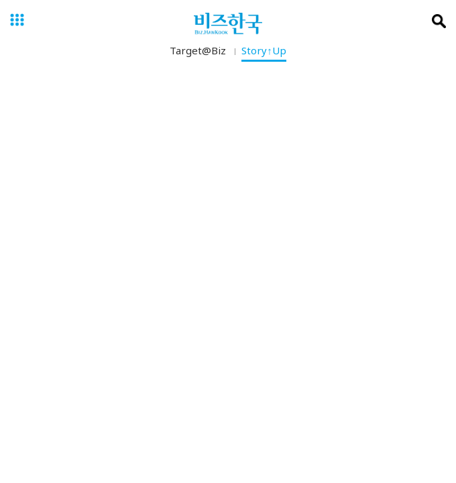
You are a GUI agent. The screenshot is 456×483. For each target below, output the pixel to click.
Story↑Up (263, 53)
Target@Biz (198, 53)
